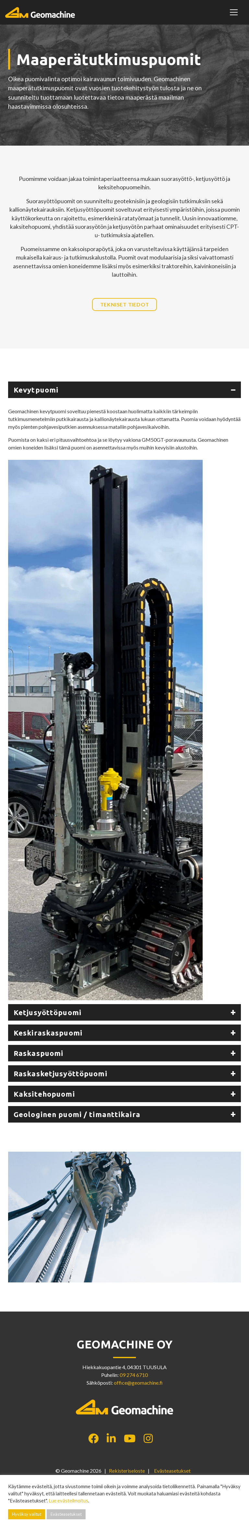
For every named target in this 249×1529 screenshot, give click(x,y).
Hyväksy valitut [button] (26, 1514)
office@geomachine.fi (138, 1382)
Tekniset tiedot (124, 304)
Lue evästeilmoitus (68, 1500)
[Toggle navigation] (235, 12)
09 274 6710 (134, 1375)
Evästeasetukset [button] (172, 1470)
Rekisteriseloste (127, 1471)
